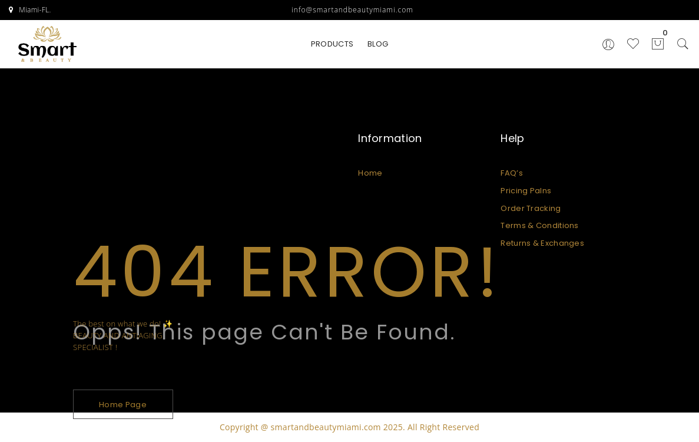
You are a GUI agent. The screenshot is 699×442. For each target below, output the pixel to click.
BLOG (377, 44)
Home (370, 173)
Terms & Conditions (539, 225)
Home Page (123, 404)
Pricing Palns (526, 190)
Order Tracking (531, 208)
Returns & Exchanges (542, 243)
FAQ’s (512, 173)
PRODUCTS (332, 44)
